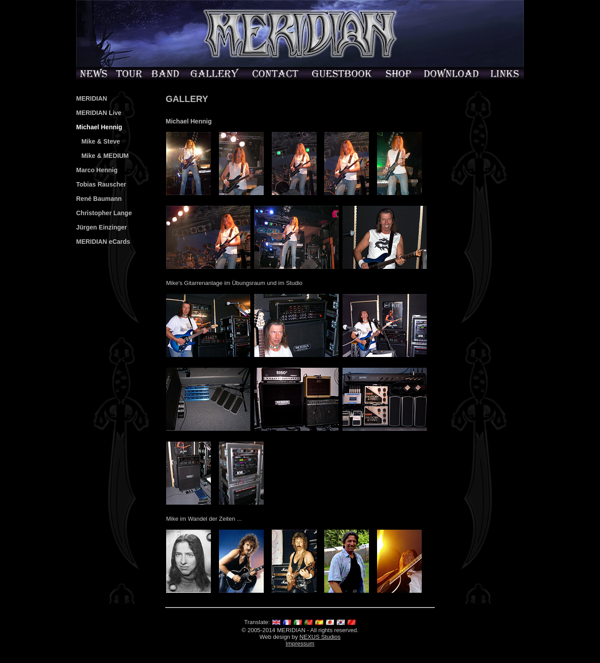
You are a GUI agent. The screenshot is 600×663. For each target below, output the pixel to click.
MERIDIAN (91, 98)
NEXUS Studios (320, 636)
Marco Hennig (97, 170)
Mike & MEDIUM (102, 155)
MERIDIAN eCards (103, 241)
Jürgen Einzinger (101, 227)
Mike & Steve (98, 141)
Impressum (300, 643)
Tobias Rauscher (101, 184)
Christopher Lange (104, 213)
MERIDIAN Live (98, 112)
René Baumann (99, 198)
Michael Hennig (99, 127)
